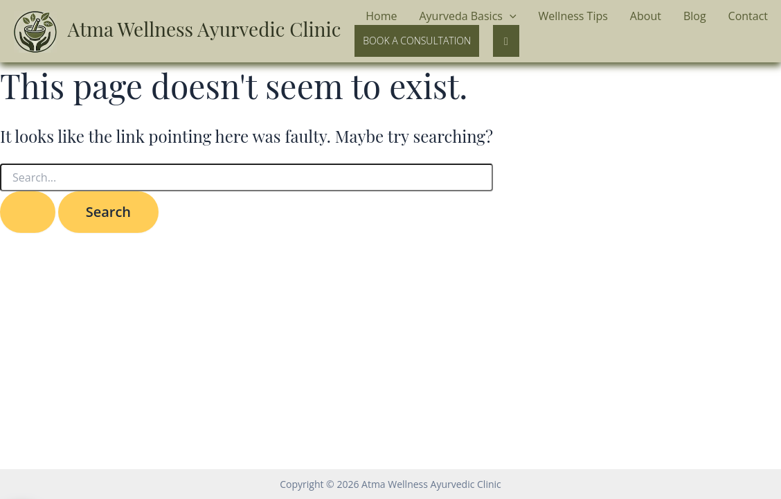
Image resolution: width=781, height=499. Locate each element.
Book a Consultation (417, 40)
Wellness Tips (573, 16)
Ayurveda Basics (467, 17)
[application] (510, 17)
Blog (694, 16)
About (645, 16)
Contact (748, 16)
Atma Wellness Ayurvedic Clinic (204, 29)
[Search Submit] (27, 212)
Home (381, 16)
